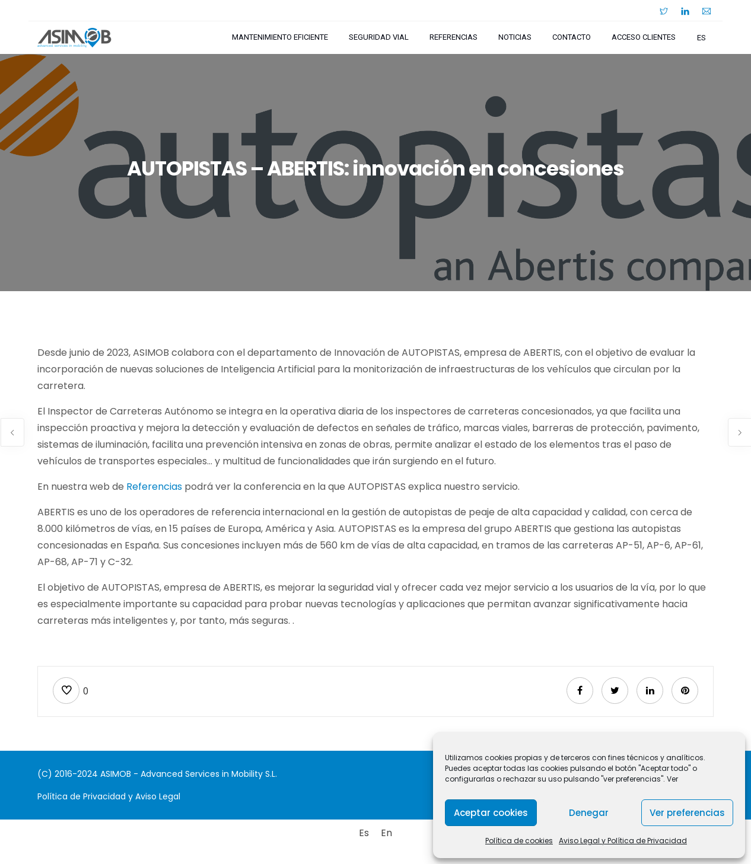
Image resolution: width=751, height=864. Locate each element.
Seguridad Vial (379, 37)
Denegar (589, 812)
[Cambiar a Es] (364, 833)
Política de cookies (519, 841)
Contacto (571, 37)
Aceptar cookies (491, 812)
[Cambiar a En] (386, 833)
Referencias (453, 37)
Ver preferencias (687, 812)
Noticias (515, 37)
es (701, 37)
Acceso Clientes (644, 37)
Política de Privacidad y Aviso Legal (108, 796)
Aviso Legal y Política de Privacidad (623, 841)
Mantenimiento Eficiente (280, 37)
